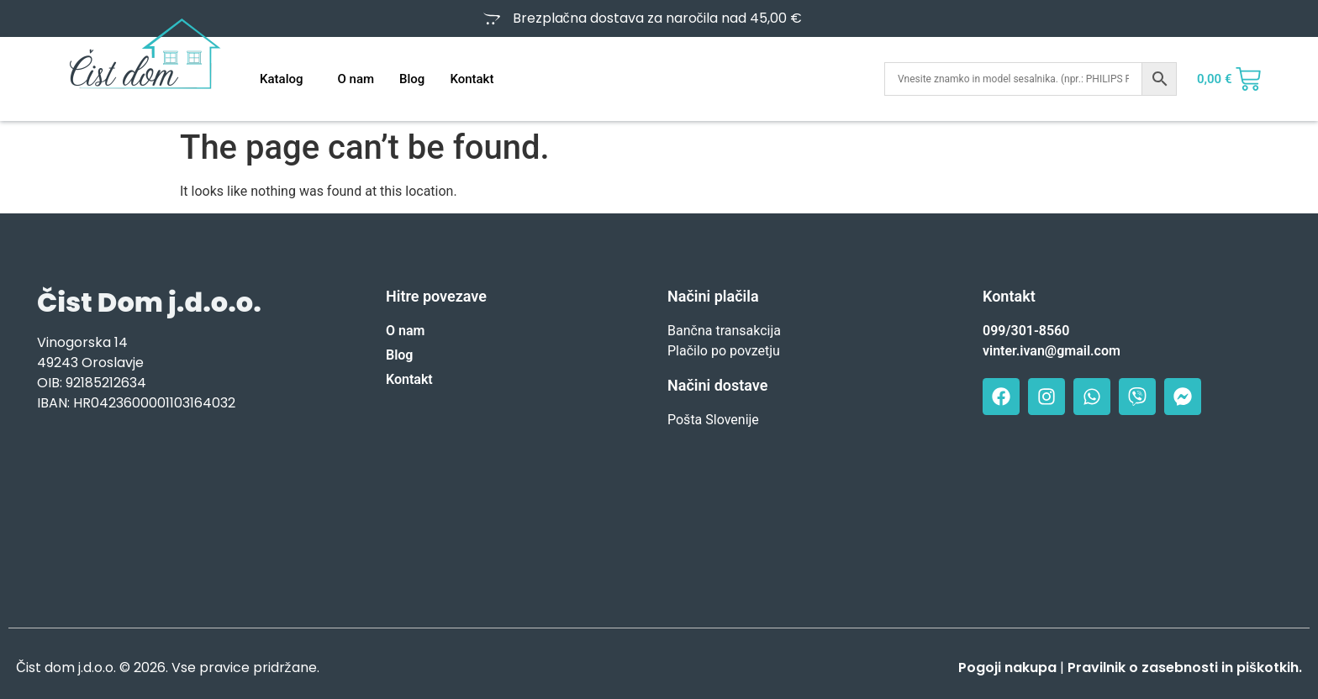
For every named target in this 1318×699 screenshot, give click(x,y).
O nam (355, 79)
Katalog (281, 79)
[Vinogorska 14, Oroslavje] (186, 514)
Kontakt (471, 79)
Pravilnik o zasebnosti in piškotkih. (1185, 667)
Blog (411, 79)
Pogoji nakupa (1007, 667)
